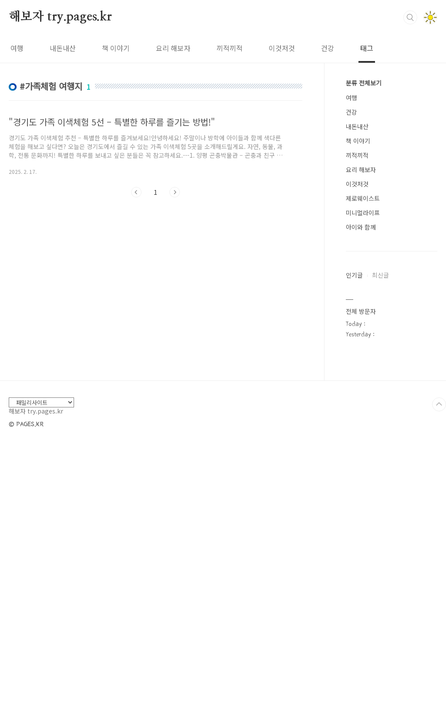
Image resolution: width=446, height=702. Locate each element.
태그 (366, 48)
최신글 (380, 275)
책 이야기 (116, 48)
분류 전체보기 (364, 82)
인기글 (354, 275)
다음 (174, 192)
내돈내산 (63, 48)
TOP (439, 666)
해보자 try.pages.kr (60, 17)
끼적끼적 (229, 48)
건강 (327, 48)
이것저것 (282, 48)
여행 (17, 48)
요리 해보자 (173, 48)
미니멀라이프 (363, 212)
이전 (136, 192)
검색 (410, 17)
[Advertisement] (155, 285)
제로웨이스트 (363, 198)
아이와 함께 (361, 227)
